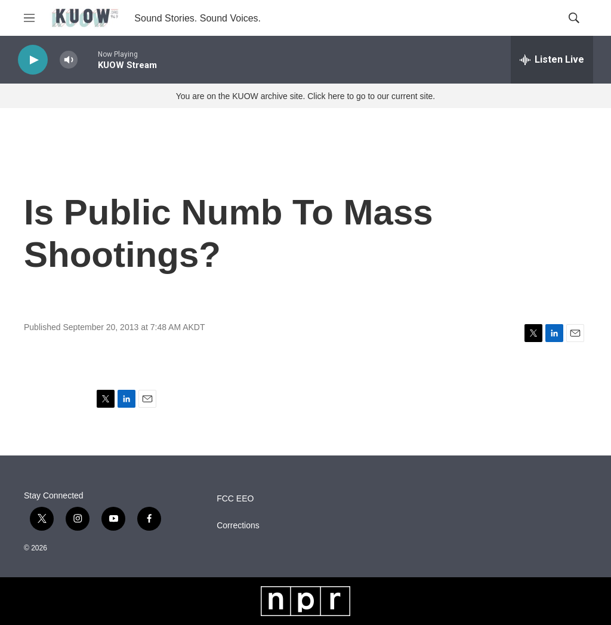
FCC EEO (235, 498)
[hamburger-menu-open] (29, 18)
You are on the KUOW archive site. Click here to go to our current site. (305, 96)
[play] (32, 60)
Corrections (238, 525)
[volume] (68, 60)
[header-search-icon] (574, 18)
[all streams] (552, 60)
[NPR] (305, 601)
